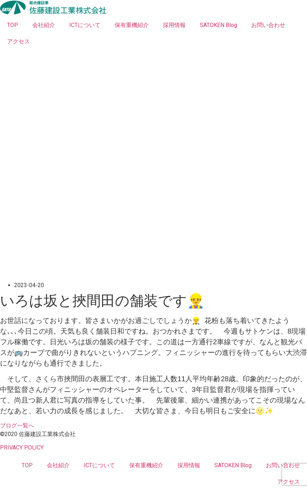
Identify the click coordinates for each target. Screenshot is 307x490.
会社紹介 (43, 25)
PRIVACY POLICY (22, 447)
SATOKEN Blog (218, 25)
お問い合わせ (268, 25)
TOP (12, 25)
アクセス (18, 41)
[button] (17, 425)
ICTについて (84, 25)
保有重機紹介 (132, 25)
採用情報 (174, 25)
